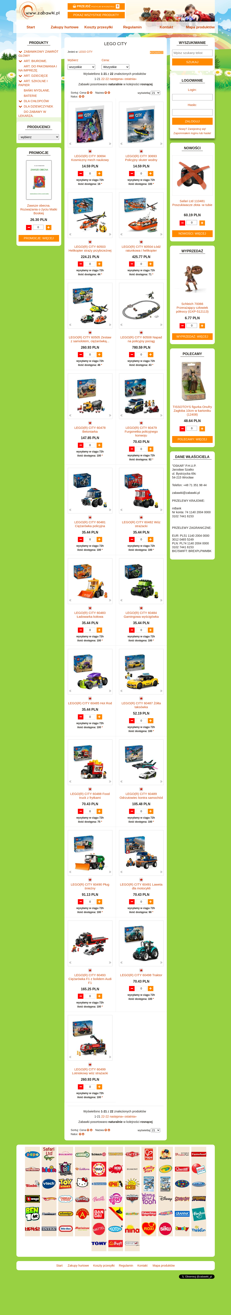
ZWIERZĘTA (32, 255)
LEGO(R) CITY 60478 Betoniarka (90, 441)
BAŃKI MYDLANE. (35, 83)
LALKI (27, 187)
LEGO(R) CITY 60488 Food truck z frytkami (90, 820)
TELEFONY (31, 235)
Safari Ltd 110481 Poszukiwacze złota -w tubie (192, 203)
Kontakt (165, 27)
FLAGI (28, 131)
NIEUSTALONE (33, 259)
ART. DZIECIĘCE (34, 73)
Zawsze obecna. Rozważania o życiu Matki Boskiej (38, 358)
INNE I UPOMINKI (35, 141)
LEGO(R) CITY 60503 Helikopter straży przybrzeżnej (90, 251)
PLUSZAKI (30, 212)
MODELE (30, 192)
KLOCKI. (29, 164)
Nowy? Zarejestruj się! (192, 128)
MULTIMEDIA (32, 197)
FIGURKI (29, 127)
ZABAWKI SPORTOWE (38, 250)
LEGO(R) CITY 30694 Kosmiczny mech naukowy (90, 156)
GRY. (27, 136)
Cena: (105, 59)
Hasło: (192, 105)
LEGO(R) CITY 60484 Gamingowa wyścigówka (141, 630)
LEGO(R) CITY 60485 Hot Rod (90, 723)
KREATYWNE (32, 174)
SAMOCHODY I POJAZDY (40, 230)
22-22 (105, 77)
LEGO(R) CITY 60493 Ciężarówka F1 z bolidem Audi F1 (90, 1011)
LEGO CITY (86, 51)
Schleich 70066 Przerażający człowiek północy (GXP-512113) (192, 307)
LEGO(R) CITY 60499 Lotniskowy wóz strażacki (90, 1104)
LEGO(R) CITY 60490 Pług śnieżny (90, 914)
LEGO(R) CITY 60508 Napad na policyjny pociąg (141, 346)
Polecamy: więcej (192, 439)
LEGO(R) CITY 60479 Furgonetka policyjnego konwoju (141, 442)
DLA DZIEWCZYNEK (37, 97)
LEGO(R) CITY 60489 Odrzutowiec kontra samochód (141, 820)
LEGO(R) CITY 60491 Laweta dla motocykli (141, 914)
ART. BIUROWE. (34, 59)
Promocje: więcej (39, 387)
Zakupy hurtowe (66, 27)
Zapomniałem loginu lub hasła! (192, 133)
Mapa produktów (198, 27)
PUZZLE (29, 217)
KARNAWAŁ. (32, 159)
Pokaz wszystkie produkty (96, 15)
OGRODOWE (32, 207)
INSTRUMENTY (34, 146)
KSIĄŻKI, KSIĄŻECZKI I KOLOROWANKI (36, 181)
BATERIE (30, 88)
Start (33, 27)
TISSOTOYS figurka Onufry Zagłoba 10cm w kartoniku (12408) (192, 410)
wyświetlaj (144, 91)
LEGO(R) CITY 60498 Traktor (141, 1007)
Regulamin (132, 27)
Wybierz (73, 59)
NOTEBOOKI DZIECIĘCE (40, 202)
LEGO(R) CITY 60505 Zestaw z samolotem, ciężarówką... (90, 346)
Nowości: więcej (192, 233)
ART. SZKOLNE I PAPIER (40, 78)
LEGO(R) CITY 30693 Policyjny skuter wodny (141, 156)
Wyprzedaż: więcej (192, 336)
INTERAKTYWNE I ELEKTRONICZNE (33, 153)
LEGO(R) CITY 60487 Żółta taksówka (141, 725)
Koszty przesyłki (99, 27)
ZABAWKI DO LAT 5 (36, 240)
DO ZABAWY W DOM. (38, 107)
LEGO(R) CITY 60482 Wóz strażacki (141, 535)
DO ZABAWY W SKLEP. (39, 117)
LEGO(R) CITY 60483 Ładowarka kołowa (90, 630)
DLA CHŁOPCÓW (35, 92)
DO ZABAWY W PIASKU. (39, 112)
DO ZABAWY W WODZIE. (40, 122)
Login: (192, 89)
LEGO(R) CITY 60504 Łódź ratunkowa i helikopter (141, 251)
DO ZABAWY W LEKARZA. (41, 102)
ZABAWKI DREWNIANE (39, 245)
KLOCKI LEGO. (33, 169)
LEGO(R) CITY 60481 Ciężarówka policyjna (90, 535)
